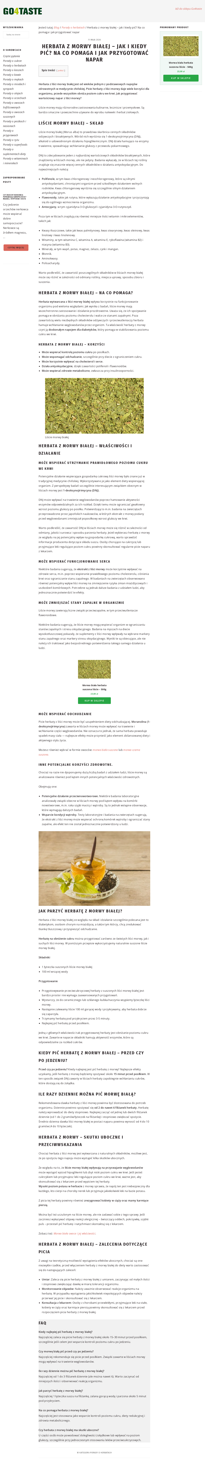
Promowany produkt (174, 27)
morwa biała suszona (105, 750)
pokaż (61, 70)
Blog (56, 27)
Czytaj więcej (16, 247)
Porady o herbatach (14, 65)
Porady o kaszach (13, 70)
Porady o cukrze (12, 61)
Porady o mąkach (13, 79)
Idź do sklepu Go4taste (188, 9)
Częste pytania (11, 56)
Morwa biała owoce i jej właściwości (74, 1233)
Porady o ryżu (11, 140)
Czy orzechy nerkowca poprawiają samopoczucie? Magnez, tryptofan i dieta (14, 197)
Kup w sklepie (94, 700)
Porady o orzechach (14, 98)
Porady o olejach (13, 93)
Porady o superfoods (15, 144)
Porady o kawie (12, 75)
